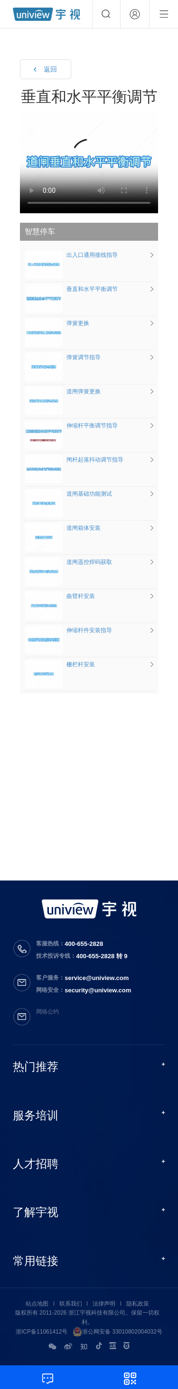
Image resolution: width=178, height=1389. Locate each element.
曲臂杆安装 (60, 596)
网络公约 (47, 1011)
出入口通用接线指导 (71, 255)
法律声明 (104, 1303)
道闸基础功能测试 (68, 494)
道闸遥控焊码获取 (68, 562)
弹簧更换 (57, 323)
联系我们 (70, 1303)
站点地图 (37, 1303)
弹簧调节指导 (63, 357)
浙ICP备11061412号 (41, 1331)
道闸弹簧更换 (63, 391)
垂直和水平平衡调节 (71, 289)
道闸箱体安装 (63, 528)
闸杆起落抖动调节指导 (74, 459)
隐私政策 (137, 1303)
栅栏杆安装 (60, 664)
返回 (50, 69)
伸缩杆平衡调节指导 (71, 425)
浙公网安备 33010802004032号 (117, 1331)
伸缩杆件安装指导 (68, 630)
